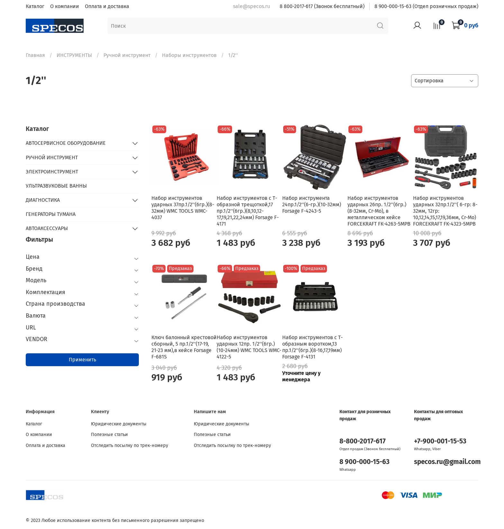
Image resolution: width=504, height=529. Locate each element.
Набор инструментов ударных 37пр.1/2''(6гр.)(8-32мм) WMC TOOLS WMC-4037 (182, 207)
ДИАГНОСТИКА (43, 200)
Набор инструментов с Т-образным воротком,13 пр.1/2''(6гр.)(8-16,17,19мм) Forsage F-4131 (312, 347)
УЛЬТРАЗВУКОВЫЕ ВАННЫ (56, 186)
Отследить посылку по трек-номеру (129, 445)
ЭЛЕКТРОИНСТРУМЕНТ (52, 172)
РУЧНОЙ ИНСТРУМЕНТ (52, 157)
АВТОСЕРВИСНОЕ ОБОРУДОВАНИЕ (66, 143)
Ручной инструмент (127, 55)
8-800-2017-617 (362, 441)
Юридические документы (119, 424)
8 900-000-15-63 (364, 462)
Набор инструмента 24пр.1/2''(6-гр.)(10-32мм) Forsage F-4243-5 (311, 204)
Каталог (35, 6)
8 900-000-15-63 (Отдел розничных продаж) (426, 6)
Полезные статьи (109, 434)
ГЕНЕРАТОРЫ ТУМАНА (51, 214)
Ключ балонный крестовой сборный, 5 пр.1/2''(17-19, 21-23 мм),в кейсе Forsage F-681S (184, 347)
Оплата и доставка (107, 6)
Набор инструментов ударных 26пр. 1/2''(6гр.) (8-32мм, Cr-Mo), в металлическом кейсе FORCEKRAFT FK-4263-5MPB (378, 211)
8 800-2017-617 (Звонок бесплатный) (322, 6)
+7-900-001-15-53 (440, 441)
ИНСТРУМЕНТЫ (74, 55)
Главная (35, 55)
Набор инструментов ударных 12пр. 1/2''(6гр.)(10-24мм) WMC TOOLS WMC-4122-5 (249, 347)
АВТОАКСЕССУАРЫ (47, 228)
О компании (64, 6)
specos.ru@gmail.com (447, 462)
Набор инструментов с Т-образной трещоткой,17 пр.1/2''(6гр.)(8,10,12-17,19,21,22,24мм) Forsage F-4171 (248, 211)
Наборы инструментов (189, 55)
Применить (82, 360)
